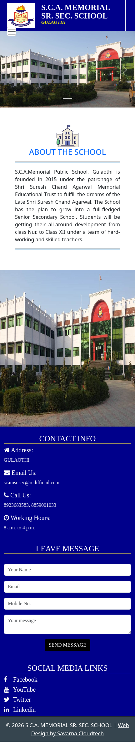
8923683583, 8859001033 (30, 505)
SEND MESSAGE (67, 645)
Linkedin (20, 709)
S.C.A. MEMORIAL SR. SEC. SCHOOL (80, 11)
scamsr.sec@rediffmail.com (31, 482)
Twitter (17, 699)
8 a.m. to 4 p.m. (19, 527)
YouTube (20, 689)
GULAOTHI (17, 460)
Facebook (21, 679)
